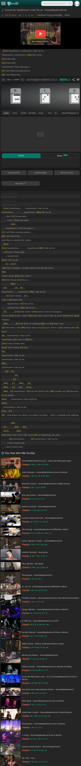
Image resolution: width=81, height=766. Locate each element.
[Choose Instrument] (56, 113)
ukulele (23, 113)
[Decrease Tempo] (3, 79)
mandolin (32, 113)
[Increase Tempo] (22, 79)
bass (50, 113)
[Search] (70, 3)
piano (15, 113)
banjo (41, 113)
